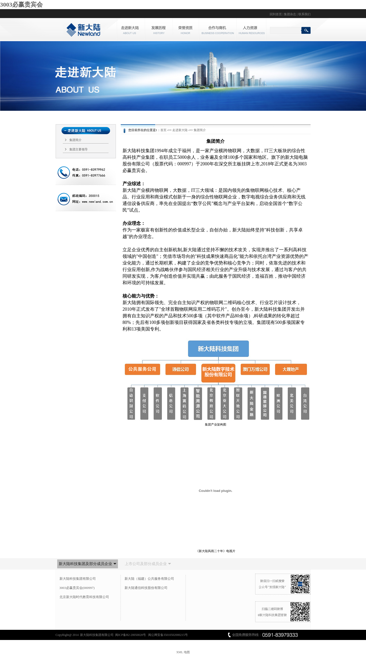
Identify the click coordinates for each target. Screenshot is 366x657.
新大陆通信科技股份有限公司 (146, 588)
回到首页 (276, 14)
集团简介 (75, 140)
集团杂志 (290, 14)
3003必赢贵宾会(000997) (77, 588)
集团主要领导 (78, 149)
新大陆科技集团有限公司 (77, 579)
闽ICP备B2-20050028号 (131, 635)
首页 (163, 130)
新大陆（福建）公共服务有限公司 (149, 579)
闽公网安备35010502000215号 (168, 635)
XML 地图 (183, 652)
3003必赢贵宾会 (21, 4)
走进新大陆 (180, 130)
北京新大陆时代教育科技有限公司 (84, 597)
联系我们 (304, 14)
